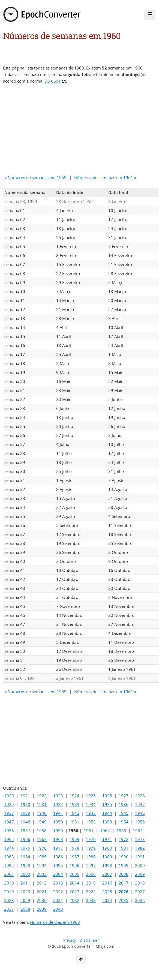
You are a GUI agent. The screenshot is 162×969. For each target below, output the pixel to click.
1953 (107, 822)
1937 (140, 804)
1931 (42, 804)
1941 (58, 813)
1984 (25, 856)
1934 (91, 804)
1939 (25, 813)
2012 (42, 883)
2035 (123, 900)
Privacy (69, 940)
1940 (42, 813)
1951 (74, 822)
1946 (140, 813)
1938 (9, 813)
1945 (123, 813)
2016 (107, 883)
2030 (42, 900)
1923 (58, 795)
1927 (123, 795)
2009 (140, 874)
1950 (58, 822)
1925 (91, 795)
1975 (25, 848)
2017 (123, 883)
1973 (140, 839)
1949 (42, 822)
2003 (42, 874)
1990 (123, 856)
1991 (140, 856)
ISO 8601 (52, 81)
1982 (140, 848)
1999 (123, 865)
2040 (58, 909)
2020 (25, 891)
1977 (58, 848)
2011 (25, 883)
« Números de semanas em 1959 (36, 177)
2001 (9, 874)
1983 (9, 856)
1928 (140, 795)
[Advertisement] (67, 130)
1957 (25, 830)
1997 (91, 865)
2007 (107, 874)
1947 (9, 822)
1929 (9, 804)
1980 (107, 848)
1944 (107, 813)
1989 (107, 856)
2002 (25, 874)
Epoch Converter (77, 946)
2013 (58, 883)
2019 (9, 891)
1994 (42, 865)
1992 (9, 865)
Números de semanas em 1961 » (105, 177)
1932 (58, 804)
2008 (123, 874)
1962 (105, 830)
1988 (91, 856)
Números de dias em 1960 (55, 922)
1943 (91, 813)
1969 (74, 839)
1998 (107, 865)
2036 (140, 900)
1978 (74, 848)
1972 (123, 839)
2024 (91, 891)
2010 (9, 883)
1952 (91, 822)
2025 (107, 891)
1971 (107, 839)
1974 (9, 848)
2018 (140, 883)
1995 (58, 865)
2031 (58, 900)
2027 (140, 891)
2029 (25, 900)
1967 (42, 839)
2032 (74, 900)
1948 (25, 822)
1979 (91, 848)
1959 (58, 830)
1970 (91, 839)
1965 (9, 839)
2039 (42, 909)
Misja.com (105, 946)
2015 (91, 883)
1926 (107, 795)
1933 (74, 804)
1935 (107, 804)
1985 (42, 856)
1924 (74, 795)
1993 (25, 865)
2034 (107, 900)
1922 (42, 795)
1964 (138, 830)
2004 (58, 874)
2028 (9, 900)
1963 (121, 830)
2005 (74, 874)
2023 (74, 891)
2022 (58, 891)
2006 (91, 874)
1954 (123, 822)
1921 (25, 795)
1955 (140, 822)
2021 (42, 891)
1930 (25, 804)
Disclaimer (89, 940)
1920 (9, 795)
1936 (123, 804)
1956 (9, 830)
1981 (123, 848)
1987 (74, 856)
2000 (140, 865)
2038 (25, 909)
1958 (42, 830)
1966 (25, 839)
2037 (9, 909)
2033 (91, 900)
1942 (74, 813)
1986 (58, 856)
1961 (89, 830)
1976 (42, 848)
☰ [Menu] (149, 14)
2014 (74, 883)
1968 (58, 839)
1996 (74, 865)
